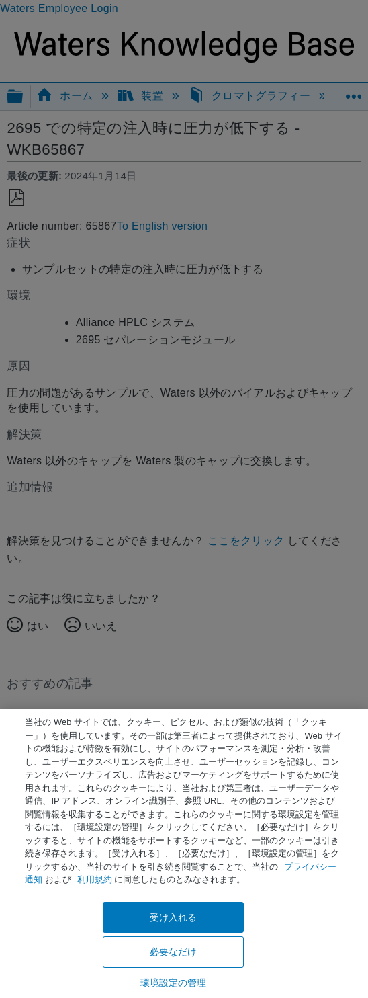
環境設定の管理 (173, 982)
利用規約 (94, 879)
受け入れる (173, 917)
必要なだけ (173, 951)
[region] (184, 853)
